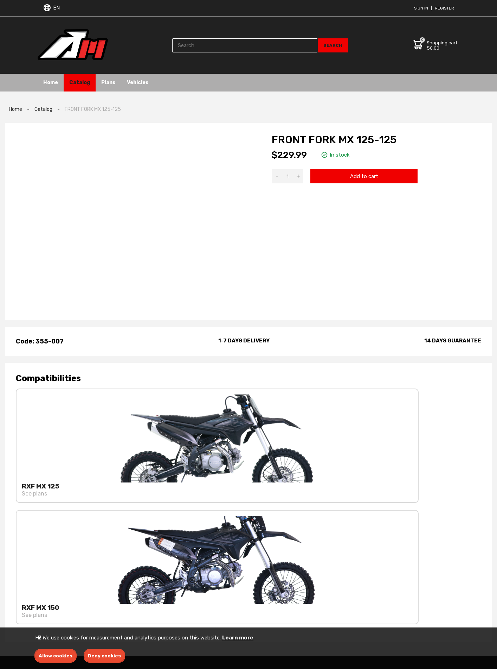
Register (444, 8)
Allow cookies (55, 655)
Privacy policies (186, 598)
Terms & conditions (191, 588)
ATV (253, 618)
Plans (121, 82)
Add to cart (364, 176)
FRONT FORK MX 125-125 (93, 109)
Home (53, 82)
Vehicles (155, 82)
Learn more (237, 638)
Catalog (87, 82)
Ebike (255, 598)
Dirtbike (258, 608)
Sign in (421, 8)
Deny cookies (104, 655)
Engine (257, 588)
